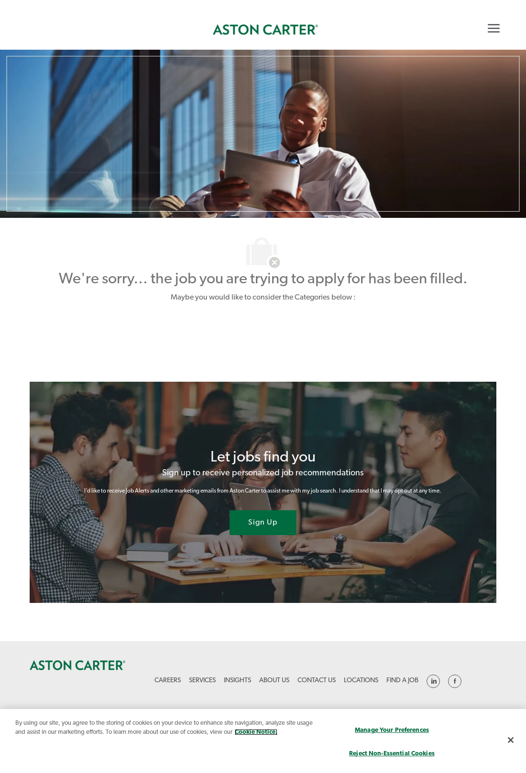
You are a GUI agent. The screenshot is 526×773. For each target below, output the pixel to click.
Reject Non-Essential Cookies (392, 754)
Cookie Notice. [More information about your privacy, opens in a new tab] (256, 732)
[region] (263, 741)
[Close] (510, 740)
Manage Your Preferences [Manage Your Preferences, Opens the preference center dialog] (392, 730)
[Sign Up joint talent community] (263, 522)
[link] (265, 29)
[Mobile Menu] (494, 28)
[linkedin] (433, 681)
